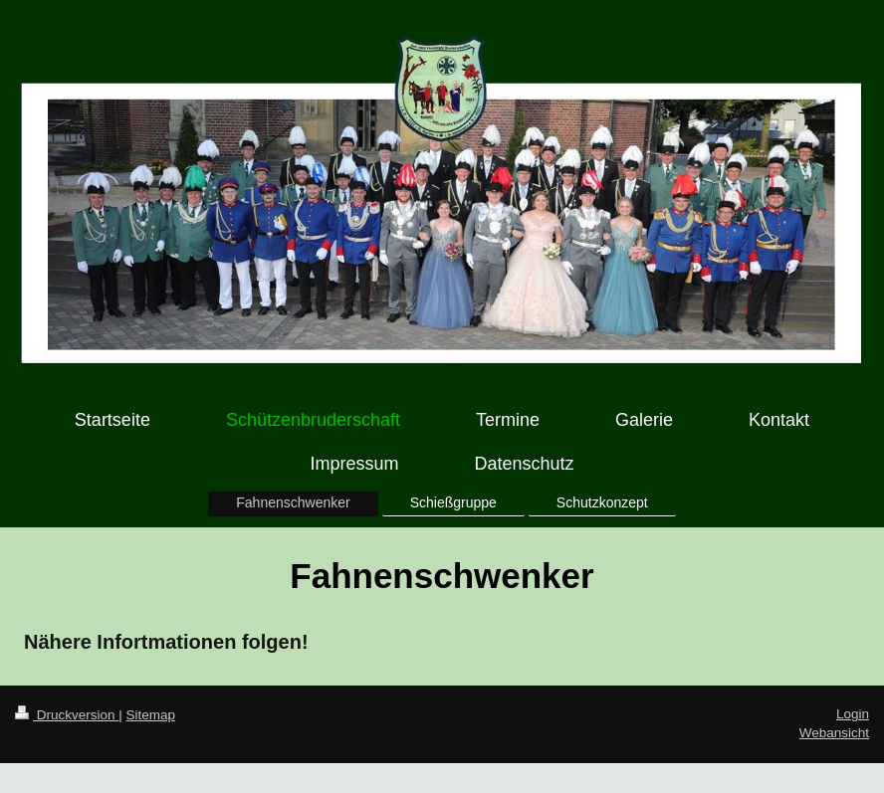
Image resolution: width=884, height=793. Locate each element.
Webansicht (834, 732)
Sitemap (151, 714)
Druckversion (66, 714)
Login (852, 713)
